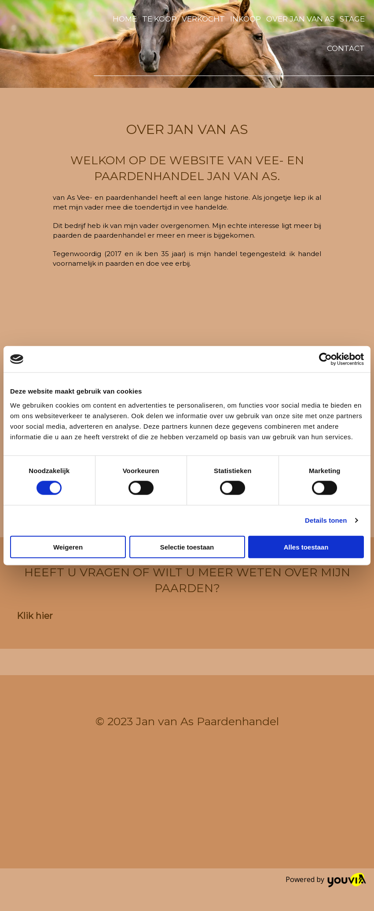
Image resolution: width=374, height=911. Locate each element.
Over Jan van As (300, 18)
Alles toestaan (306, 546)
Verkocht (203, 18)
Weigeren (68, 546)
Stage (352, 18)
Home (125, 18)
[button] (34, 616)
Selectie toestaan (187, 546)
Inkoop (245, 18)
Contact (346, 48)
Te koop (159, 18)
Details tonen (326, 520)
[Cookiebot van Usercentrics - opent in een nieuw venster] (325, 359)
